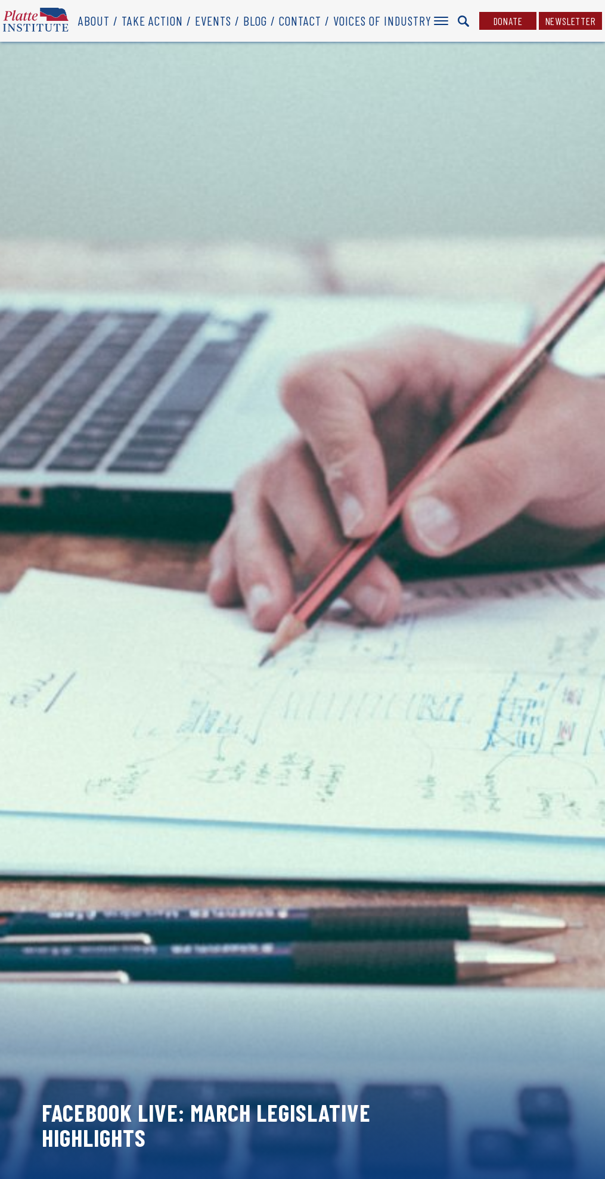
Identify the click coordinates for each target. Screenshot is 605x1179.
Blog (255, 20)
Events (213, 20)
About (94, 20)
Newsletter (570, 21)
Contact (300, 20)
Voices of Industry (382, 20)
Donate (508, 21)
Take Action (152, 20)
